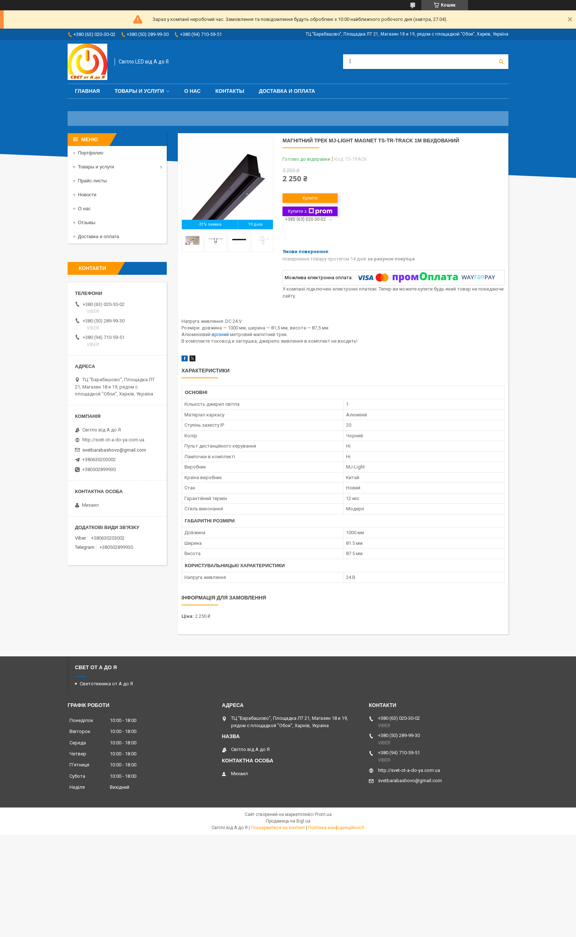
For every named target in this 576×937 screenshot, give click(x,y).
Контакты (229, 91)
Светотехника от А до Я (106, 683)
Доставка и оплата (287, 91)
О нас (192, 91)
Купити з (310, 211)
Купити (310, 198)
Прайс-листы (92, 180)
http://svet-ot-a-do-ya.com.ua (113, 439)
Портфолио (90, 153)
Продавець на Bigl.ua (288, 821)
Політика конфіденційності (336, 827)
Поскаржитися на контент (278, 827)
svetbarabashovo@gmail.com (114, 450)
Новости (87, 194)
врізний (220, 334)
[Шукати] (501, 61)
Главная (87, 91)
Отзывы (87, 222)
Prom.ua (323, 814)
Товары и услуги (139, 91)
